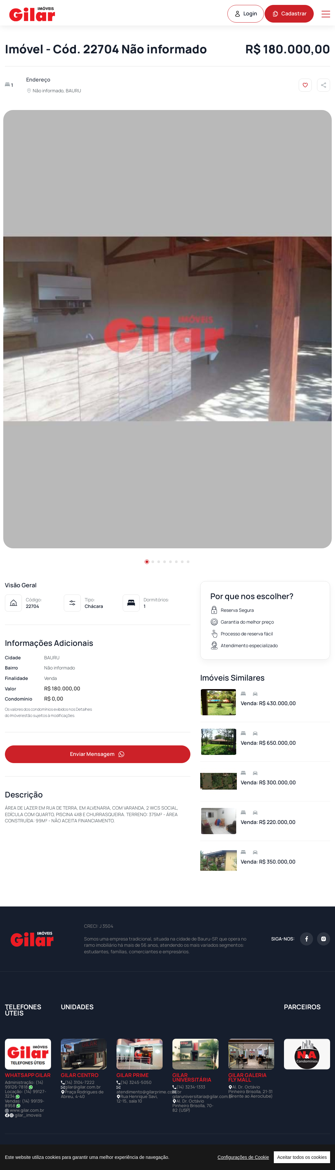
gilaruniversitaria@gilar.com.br (202, 1096)
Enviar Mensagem (98, 754)
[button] (147, 561)
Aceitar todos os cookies (302, 1157)
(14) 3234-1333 (190, 1087)
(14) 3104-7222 (80, 1082)
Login (245, 13)
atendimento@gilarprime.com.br (149, 1091)
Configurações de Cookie (243, 1157)
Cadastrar (289, 13)
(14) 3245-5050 (135, 1082)
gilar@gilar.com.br (83, 1087)
